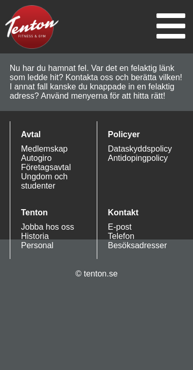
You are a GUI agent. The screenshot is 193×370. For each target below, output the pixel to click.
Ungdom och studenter (44, 181)
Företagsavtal (46, 167)
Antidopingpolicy (138, 158)
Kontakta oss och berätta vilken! (123, 77)
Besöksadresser (137, 245)
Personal (37, 245)
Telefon (121, 236)
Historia (35, 236)
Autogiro (36, 158)
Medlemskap (44, 148)
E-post (120, 227)
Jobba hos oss (47, 227)
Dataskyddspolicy (140, 148)
